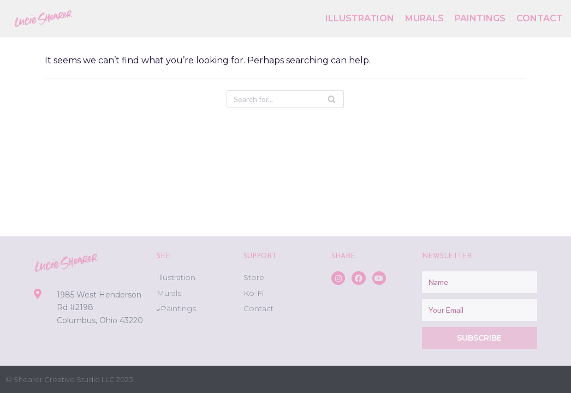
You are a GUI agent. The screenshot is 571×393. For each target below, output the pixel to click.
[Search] (285, 99)
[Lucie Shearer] (44, 18)
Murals (424, 18)
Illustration (359, 18)
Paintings (480, 18)
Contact (539, 18)
